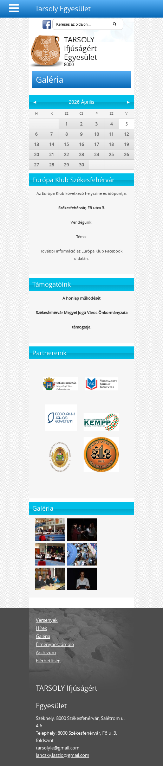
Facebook (114, 251)
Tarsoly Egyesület (63, 8)
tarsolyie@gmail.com (57, 748)
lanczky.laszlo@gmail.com (62, 755)
